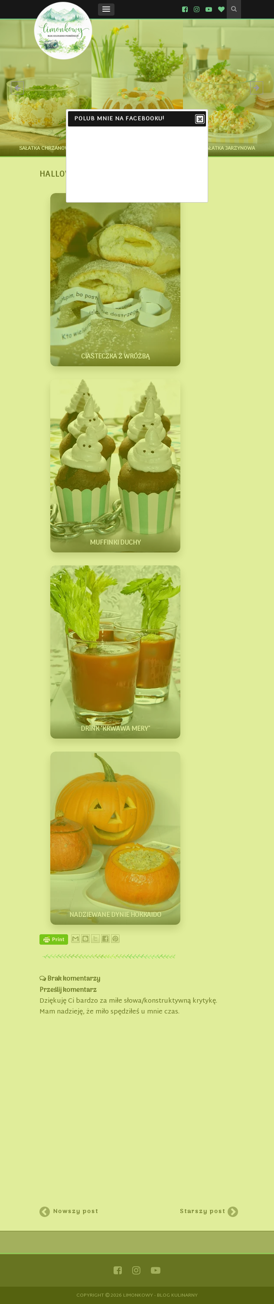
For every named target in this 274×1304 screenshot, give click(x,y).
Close (199, 119)
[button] (106, 9)
